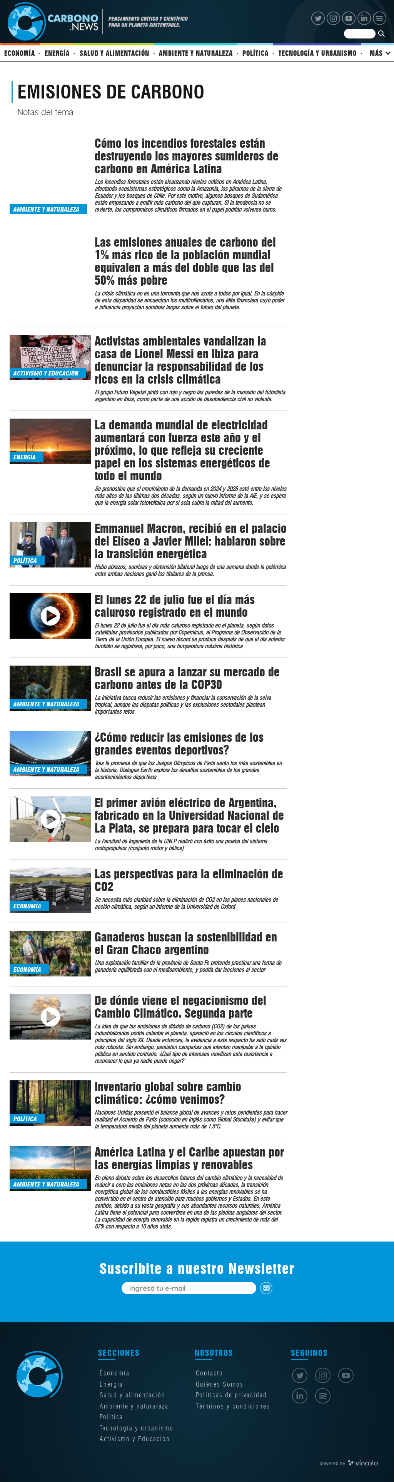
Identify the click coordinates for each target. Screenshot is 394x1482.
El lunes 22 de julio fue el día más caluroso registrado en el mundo (175, 598)
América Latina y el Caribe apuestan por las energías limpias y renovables (189, 1151)
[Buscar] (365, 38)
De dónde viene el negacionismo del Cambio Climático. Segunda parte (180, 999)
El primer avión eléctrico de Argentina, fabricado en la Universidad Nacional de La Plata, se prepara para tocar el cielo (189, 808)
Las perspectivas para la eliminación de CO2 (189, 872)
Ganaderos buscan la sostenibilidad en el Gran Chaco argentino (186, 936)
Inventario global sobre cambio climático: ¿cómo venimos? (168, 1085)
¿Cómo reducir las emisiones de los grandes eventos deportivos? (179, 736)
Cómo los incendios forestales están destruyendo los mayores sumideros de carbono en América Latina (187, 163)
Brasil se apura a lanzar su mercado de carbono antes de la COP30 (187, 670)
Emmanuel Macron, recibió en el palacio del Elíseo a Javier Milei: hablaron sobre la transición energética (191, 533)
